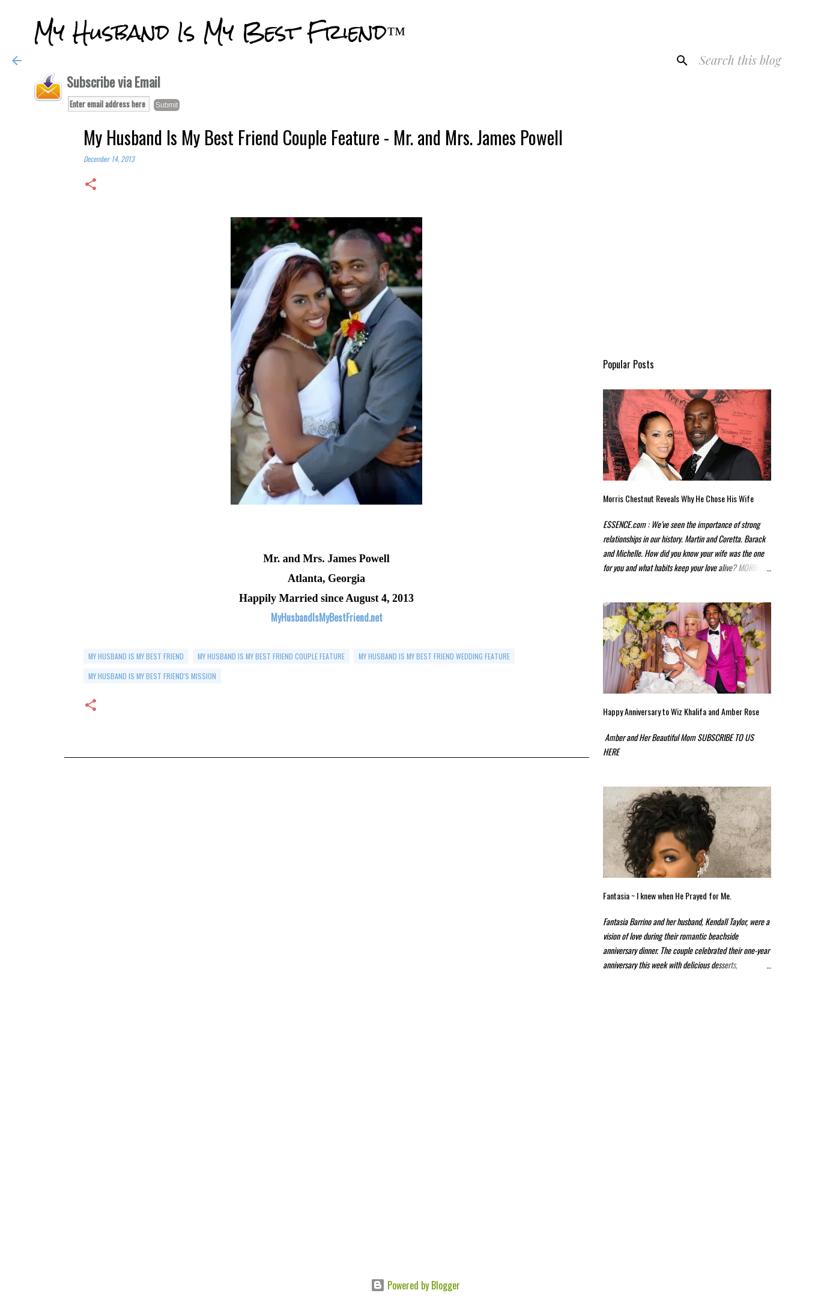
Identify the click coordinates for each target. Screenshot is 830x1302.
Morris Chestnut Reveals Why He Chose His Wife (678, 498)
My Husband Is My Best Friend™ (219, 32)
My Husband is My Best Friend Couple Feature (271, 656)
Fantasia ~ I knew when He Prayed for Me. (667, 895)
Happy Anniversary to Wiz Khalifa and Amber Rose (681, 711)
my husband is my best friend (136, 656)
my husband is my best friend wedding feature (434, 656)
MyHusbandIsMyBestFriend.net (327, 617)
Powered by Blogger (415, 1285)
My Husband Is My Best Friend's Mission (152, 676)
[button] (90, 185)
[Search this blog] (757, 60)
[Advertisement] (326, 898)
